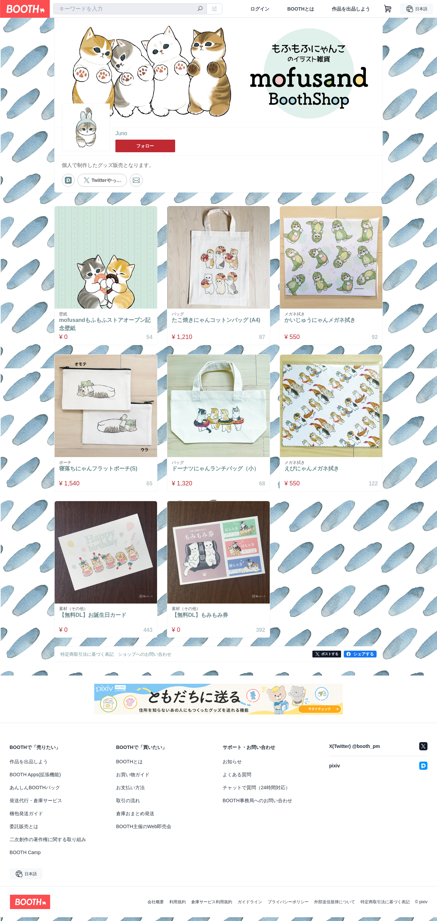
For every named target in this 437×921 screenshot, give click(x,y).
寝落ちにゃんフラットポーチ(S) (99, 470)
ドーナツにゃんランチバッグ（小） (216, 470)
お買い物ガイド (133, 778)
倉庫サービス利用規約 (211, 906)
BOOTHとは (300, 8)
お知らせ (232, 765)
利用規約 (177, 906)
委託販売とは (24, 830)
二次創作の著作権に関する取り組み (48, 843)
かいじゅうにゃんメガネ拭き (321, 321)
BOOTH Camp (25, 856)
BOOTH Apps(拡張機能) (35, 778)
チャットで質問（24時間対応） (256, 791)
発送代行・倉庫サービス (36, 804)
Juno (121, 134)
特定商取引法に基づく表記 (385, 906)
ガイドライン (250, 906)
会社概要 (155, 906)
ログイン (259, 8)
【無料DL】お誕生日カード (94, 619)
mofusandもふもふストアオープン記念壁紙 (103, 325)
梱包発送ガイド (26, 817)
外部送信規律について (334, 906)
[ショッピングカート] (388, 9)
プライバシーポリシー (288, 906)
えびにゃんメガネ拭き (313, 470)
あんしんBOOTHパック (35, 791)
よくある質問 (237, 778)
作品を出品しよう (351, 8)
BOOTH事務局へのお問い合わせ (257, 804)
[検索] (200, 9)
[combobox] (130, 8)
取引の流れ (128, 804)
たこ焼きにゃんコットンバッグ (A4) (217, 321)
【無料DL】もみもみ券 (201, 619)
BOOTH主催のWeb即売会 (143, 830)
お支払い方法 (130, 791)
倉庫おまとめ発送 (135, 817)
